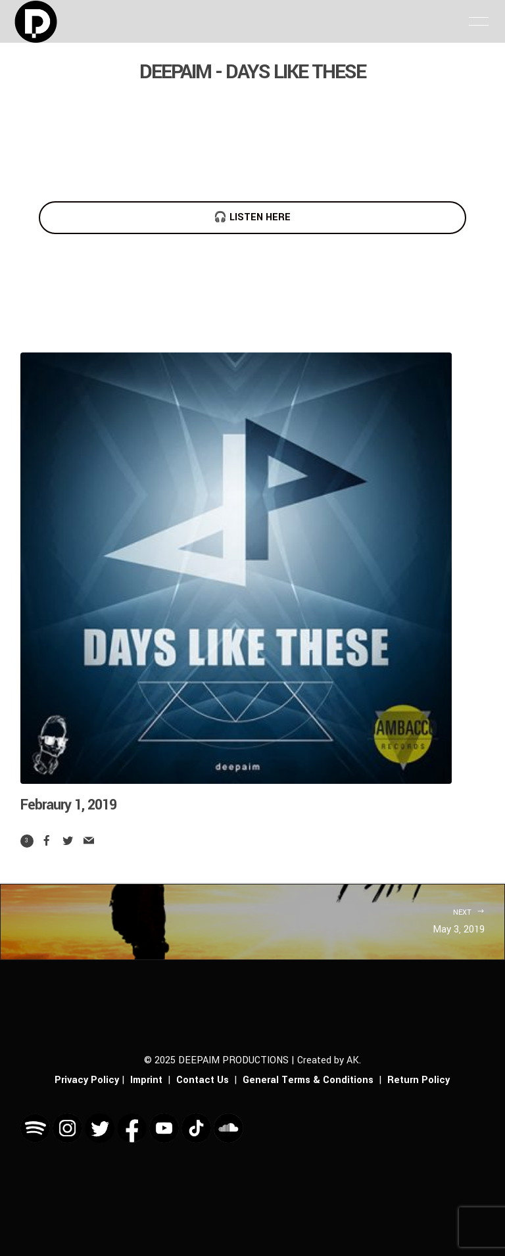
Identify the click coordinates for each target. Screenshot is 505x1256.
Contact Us (202, 1080)
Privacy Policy (87, 1080)
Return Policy (418, 1080)
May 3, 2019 (252, 920)
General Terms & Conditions (308, 1080)
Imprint (146, 1080)
